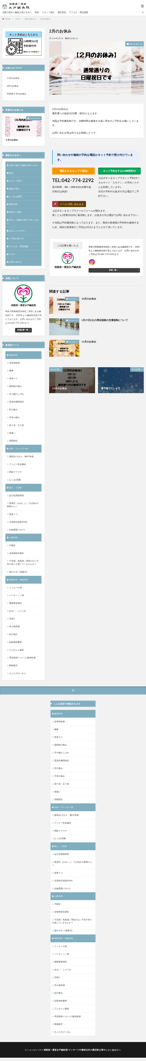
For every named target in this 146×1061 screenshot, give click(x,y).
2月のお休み (45, 19)
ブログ (17, 19)
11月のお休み (88, 341)
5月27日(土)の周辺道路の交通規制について (104, 320)
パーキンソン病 (16, 597)
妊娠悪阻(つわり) (17, 531)
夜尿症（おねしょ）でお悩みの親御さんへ (23, 506)
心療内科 (13, 539)
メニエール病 (15, 589)
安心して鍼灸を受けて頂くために (23, 222)
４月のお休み (13, 78)
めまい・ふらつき (17, 612)
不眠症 (12, 546)
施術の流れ (14, 188)
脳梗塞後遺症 (15, 604)
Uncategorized (35, 118)
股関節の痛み (15, 386)
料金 (37, 12)
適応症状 (62, 12)
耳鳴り (12, 620)
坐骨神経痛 (14, 363)
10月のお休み (88, 298)
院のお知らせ (30, 19)
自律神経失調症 (16, 554)
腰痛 (11, 371)
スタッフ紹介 (48, 12)
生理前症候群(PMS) (18, 523)
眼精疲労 (13, 667)
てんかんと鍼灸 (16, 651)
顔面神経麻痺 (15, 644)
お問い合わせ (15, 262)
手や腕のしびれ (16, 394)
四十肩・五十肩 (16, 426)
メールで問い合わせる (72, 204)
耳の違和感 (14, 628)
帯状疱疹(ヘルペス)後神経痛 (22, 659)
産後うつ (13, 515)
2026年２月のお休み (16, 93)
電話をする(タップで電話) (74, 171)
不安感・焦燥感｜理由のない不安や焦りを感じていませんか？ (23, 564)
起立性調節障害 (16, 496)
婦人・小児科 (15, 488)
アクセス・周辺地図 (78, 12)
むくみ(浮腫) (15, 480)
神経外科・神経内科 (18, 581)
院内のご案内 (15, 212)
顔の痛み (13, 636)
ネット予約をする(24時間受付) (119, 171)
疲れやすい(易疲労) (18, 573)
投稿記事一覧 (22, 330)
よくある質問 (15, 196)
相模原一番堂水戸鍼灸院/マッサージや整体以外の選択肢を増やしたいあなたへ (82, 1053)
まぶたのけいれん (17, 675)
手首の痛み (14, 418)
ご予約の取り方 (16, 239)
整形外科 (13, 355)
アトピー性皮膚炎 (17, 465)
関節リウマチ (15, 473)
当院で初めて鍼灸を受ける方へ (17, 12)
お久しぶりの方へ (17, 231)
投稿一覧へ (113, 270)
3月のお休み (12, 86)
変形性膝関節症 (16, 402)
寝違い (12, 433)
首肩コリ (13, 379)
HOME (7, 19)
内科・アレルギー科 (18, 449)
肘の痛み (13, 410)
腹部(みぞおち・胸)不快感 (21, 457)
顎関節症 (13, 441)
